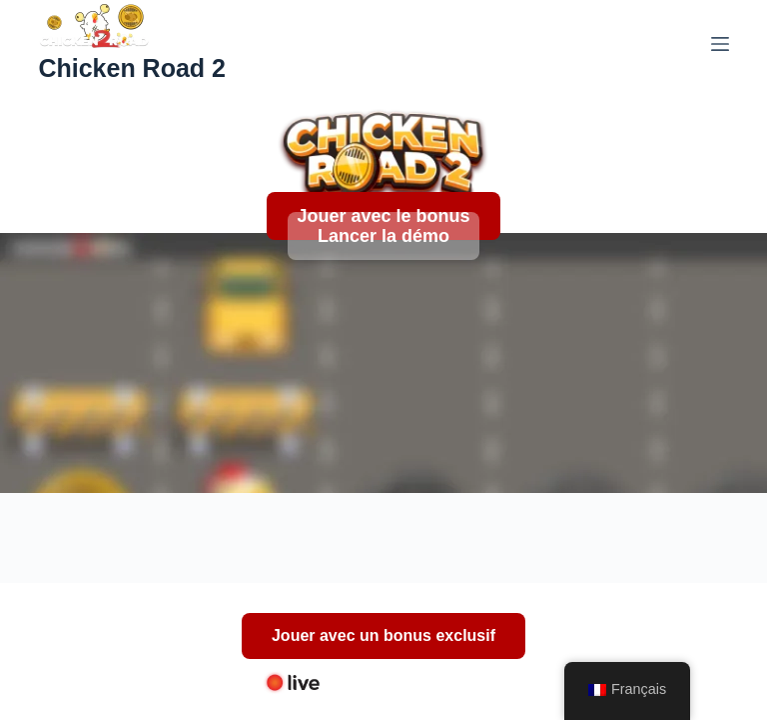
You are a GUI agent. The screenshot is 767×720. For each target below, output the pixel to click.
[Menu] (720, 44)
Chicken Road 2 (132, 68)
